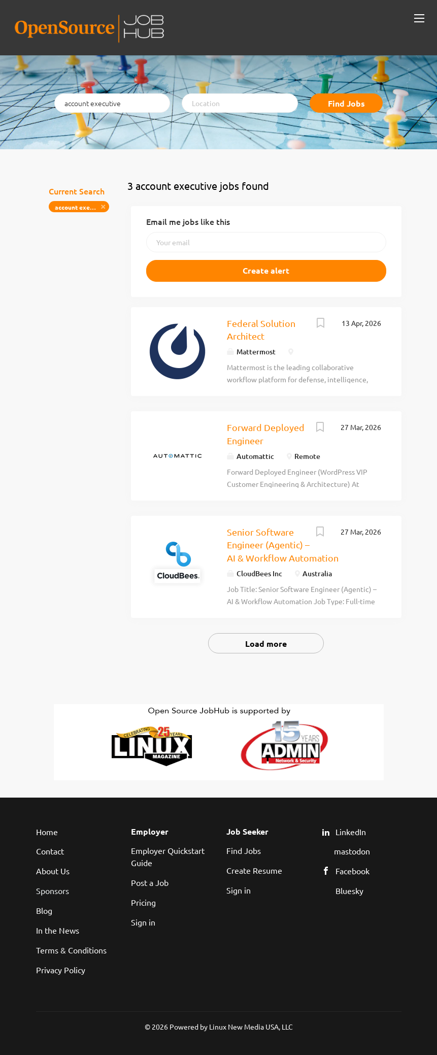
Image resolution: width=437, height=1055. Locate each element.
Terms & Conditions (71, 950)
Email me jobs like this (188, 221)
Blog (44, 910)
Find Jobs (346, 103)
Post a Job (150, 882)
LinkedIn (350, 832)
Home (47, 832)
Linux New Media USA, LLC (251, 1026)
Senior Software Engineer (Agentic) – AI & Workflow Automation (283, 544)
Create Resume (254, 870)
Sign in (143, 922)
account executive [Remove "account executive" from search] (81, 207)
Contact (50, 851)
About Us (53, 871)
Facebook (352, 871)
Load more (266, 643)
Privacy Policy (60, 970)
